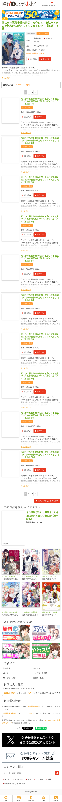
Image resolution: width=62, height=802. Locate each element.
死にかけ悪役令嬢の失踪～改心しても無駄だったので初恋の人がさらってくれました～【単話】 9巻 (40, 415)
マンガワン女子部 (41, 46)
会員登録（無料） (10, 693)
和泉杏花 (37, 38)
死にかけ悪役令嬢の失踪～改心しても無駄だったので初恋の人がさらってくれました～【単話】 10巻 (40, 454)
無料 (49, 779)
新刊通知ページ (33, 707)
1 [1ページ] (25, 92)
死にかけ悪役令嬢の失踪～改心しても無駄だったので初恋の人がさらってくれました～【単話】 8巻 (40, 376)
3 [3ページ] (32, 92)
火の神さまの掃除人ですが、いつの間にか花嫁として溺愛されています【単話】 (31, 612)
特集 (29, 779)
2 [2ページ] (28, 92)
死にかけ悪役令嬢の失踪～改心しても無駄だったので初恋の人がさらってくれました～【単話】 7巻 (40, 337)
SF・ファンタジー (10, 678)
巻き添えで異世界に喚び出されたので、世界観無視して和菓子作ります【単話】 (51, 577)
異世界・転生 (38, 678)
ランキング (18, 779)
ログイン (52, 4)
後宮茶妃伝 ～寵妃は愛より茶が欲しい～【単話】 (51, 612)
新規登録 (45, 4)
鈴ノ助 (36, 42)
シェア (17, 728)
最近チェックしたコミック (14, 784)
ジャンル (39, 779)
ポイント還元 (43, 33)
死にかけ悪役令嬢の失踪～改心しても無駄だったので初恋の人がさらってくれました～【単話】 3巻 (40, 179)
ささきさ (49, 38)
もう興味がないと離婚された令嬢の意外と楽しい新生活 (31, 577)
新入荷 (7, 779)
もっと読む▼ (7, 78)
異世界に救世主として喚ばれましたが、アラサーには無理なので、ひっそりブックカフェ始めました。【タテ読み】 (11, 577)
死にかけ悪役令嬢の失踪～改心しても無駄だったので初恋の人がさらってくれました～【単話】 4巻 (40, 219)
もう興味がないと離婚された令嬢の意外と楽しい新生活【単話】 (11, 612)
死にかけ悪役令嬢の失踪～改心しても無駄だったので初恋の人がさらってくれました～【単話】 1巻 (40, 101)
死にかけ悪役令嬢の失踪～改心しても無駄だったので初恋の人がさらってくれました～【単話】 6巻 (40, 297)
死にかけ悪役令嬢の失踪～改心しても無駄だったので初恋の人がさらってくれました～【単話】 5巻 (40, 258)
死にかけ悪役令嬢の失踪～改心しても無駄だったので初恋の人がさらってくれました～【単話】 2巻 (40, 140)
